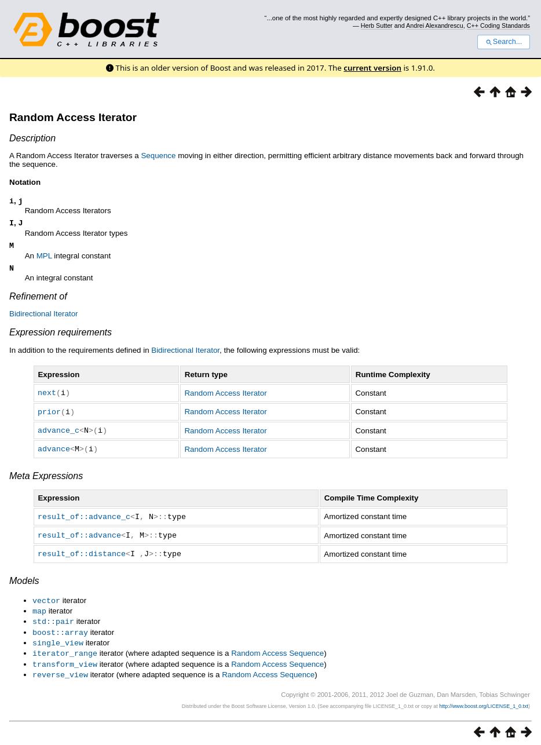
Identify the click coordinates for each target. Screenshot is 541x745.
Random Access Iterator (73, 117)
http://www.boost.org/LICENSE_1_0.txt (483, 702)
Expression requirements (60, 337)
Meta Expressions (46, 478)
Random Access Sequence (277, 651)
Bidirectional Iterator (43, 318)
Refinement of (38, 301)
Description (32, 138)
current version (372, 68)
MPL (44, 259)
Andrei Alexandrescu (434, 25)
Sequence (158, 155)
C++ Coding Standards (498, 25)
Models (24, 581)
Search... (503, 42)
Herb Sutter (377, 25)
